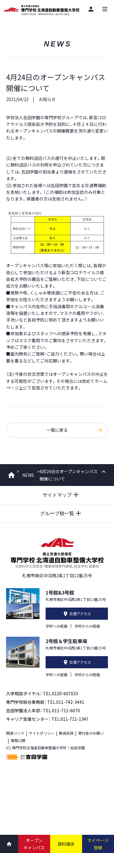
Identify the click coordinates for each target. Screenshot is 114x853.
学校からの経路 (87, 626)
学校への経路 (56, 626)
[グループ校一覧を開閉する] (57, 513)
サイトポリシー (41, 733)
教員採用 (66, 733)
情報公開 (18, 740)
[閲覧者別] (91, 9)
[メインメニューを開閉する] (105, 9)
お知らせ (47, 99)
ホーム (11, 475)
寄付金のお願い (91, 733)
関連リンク (15, 733)
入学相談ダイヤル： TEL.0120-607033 (42, 693)
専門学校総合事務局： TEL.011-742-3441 (45, 702)
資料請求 (65, 844)
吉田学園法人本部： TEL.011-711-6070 (43, 710)
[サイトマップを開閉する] (57, 495)
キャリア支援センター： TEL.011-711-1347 (47, 719)
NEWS (28, 475)
